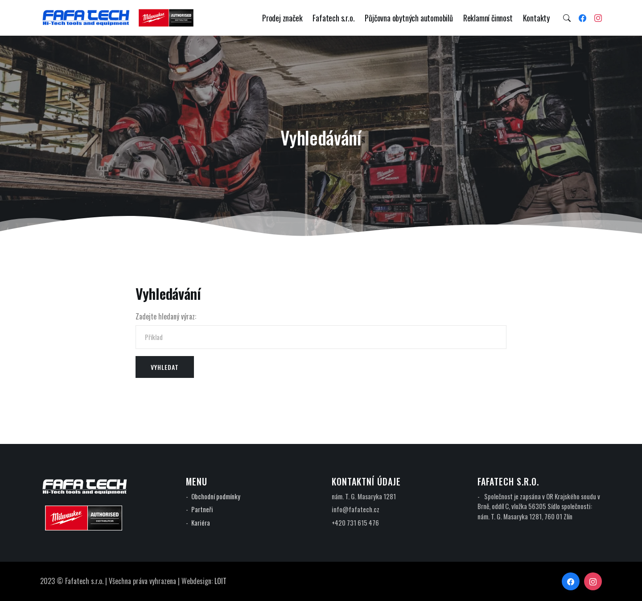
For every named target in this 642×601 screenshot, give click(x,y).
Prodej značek (282, 18)
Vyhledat (165, 367)
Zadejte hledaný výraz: (166, 316)
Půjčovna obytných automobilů (409, 18)
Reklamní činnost (488, 18)
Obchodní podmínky (215, 496)
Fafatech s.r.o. (333, 18)
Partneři (202, 509)
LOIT (220, 581)
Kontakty (536, 18)
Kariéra (200, 522)
